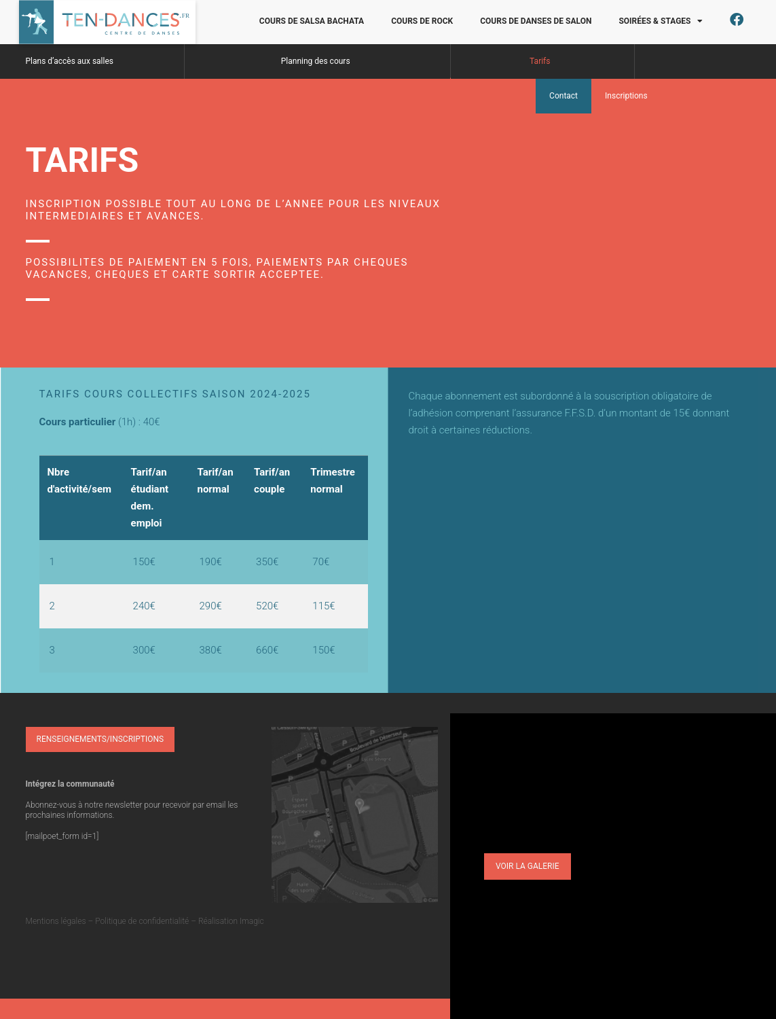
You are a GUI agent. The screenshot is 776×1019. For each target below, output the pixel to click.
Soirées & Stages (660, 21)
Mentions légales (56, 921)
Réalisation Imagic (231, 921)
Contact (563, 96)
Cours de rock (422, 21)
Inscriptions (626, 96)
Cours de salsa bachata (311, 21)
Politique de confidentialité (142, 921)
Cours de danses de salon (535, 21)
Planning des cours (315, 61)
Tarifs (540, 61)
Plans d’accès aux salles (70, 61)
